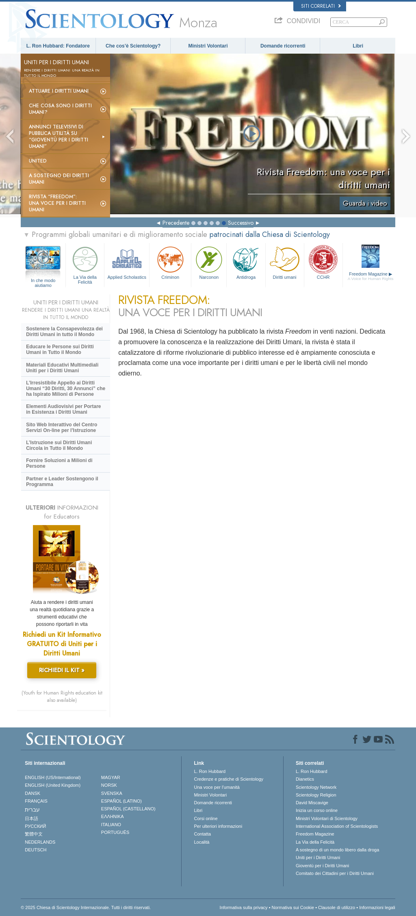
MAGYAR (110, 777)
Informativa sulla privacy (244, 907)
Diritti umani (285, 262)
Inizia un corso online (317, 810)
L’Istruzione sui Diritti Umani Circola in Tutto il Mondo (59, 445)
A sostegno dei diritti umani (59, 179)
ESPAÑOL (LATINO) (121, 801)
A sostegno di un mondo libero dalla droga (337, 849)
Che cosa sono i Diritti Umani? (60, 109)
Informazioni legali (377, 907)
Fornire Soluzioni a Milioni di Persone (59, 463)
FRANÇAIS (36, 801)
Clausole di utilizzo (336, 907)
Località (201, 842)
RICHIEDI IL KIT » (61, 670)
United (38, 161)
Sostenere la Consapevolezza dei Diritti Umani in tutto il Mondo (64, 331)
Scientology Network (316, 787)
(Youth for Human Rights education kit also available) (62, 696)
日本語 (31, 818)
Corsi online (205, 818)
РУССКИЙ (35, 826)
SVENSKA (111, 793)
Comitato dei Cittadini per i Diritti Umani (335, 873)
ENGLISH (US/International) (53, 777)
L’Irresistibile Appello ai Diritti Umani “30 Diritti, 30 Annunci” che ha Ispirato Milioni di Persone (65, 388)
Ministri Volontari (208, 46)
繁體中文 (34, 833)
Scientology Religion (316, 794)
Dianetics (305, 779)
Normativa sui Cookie (293, 907)
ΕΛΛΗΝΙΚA (112, 816)
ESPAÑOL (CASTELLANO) (128, 808)
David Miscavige (312, 802)
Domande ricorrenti (283, 46)
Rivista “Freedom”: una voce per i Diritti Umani (57, 203)
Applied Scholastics (126, 262)
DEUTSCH (35, 849)
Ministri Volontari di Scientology (327, 818)
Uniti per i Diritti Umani (318, 857)
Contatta (202, 833)
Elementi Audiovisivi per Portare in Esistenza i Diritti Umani (63, 409)
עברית (32, 809)
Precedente (175, 223)
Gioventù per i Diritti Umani (322, 865)
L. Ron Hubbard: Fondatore (58, 46)
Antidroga (246, 262)
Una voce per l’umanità (217, 787)
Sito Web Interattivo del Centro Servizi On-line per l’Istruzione (61, 427)
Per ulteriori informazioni (218, 826)
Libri (358, 46)
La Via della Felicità (85, 264)
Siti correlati (321, 6)
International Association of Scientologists (337, 826)
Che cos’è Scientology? (133, 46)
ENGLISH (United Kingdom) (52, 785)
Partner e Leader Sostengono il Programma (62, 481)
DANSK (32, 793)
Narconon (208, 262)
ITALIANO (111, 824)
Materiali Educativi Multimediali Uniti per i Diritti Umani (62, 367)
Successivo (241, 223)
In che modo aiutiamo (43, 281)
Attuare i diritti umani (59, 91)
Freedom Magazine (370, 276)
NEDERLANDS (40, 842)
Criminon (170, 262)
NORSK (109, 785)
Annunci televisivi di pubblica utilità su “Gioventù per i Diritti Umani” (58, 136)
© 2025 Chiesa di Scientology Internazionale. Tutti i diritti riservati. (86, 907)
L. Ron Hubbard (209, 771)
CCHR (323, 262)
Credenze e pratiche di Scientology (228, 779)
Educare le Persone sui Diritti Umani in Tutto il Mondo (60, 349)
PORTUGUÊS (115, 832)
